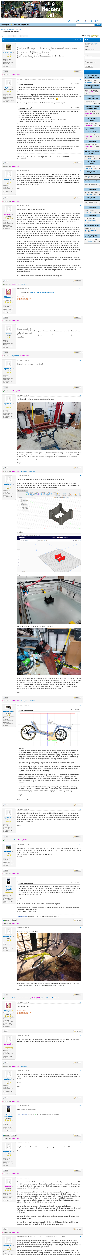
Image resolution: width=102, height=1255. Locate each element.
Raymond (8, 88)
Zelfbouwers (18, 29)
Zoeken (80, 21)
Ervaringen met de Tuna (92, 181)
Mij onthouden (90, 62)
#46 (80, 1178)
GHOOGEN (7, 53)
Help (98, 21)
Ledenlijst (90, 21)
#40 (80, 927)
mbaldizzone (8, 711)
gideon (43, 998)
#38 (80, 844)
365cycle (24, 284)
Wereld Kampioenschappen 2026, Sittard (92, 130)
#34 (80, 395)
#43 (80, 1070)
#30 (80, 205)
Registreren (25, 24)
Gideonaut (89, 212)
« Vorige (11, 36)
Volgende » (24, 36)
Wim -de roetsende (24, 998)
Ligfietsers (11, 29)
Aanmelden (16, 24)
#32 (80, 325)
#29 (80, 170)
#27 (80, 44)
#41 (80, 1002)
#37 (80, 809)
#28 (80, 79)
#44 (80, 1105)
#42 (80, 1035)
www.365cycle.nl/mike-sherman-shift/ (42, 292)
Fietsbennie (31, 471)
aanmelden (94, 43)
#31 (80, 288)
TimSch (89, 204)
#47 (80, 1236)
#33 (80, 360)
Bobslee (89, 158)
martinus (14, 840)
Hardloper (15, 998)
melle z (90, 242)
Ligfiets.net (70, 21)
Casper (8, 334)
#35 (80, 475)
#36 (80, 705)
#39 (80, 878)
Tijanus (90, 178)
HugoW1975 (7, 179)
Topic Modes (78, 39)
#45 (80, 1143)
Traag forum (92, 141)
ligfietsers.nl (4, 29)
